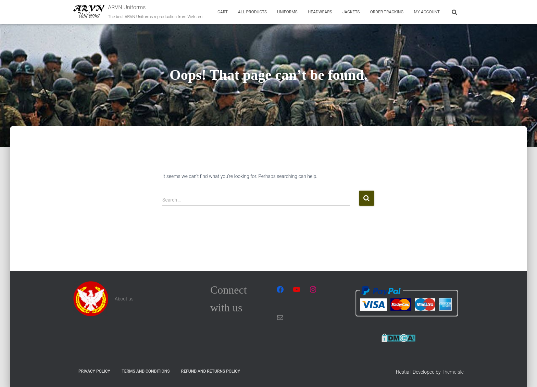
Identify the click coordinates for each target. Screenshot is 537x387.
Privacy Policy (94, 371)
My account (427, 12)
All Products (252, 12)
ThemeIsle (453, 372)
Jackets (351, 12)
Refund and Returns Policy (210, 371)
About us (124, 298)
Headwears (320, 12)
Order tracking (386, 12)
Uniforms (287, 12)
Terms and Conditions (146, 371)
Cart (222, 12)
